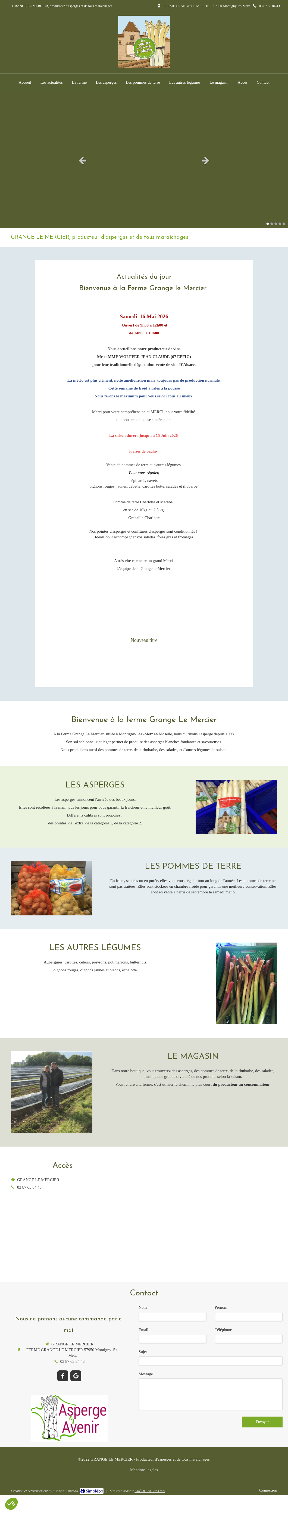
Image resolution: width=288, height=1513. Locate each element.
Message (146, 1374)
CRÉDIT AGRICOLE (149, 1491)
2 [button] (271, 223)
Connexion (268, 1490)
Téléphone (223, 1329)
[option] (144, 160)
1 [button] (267, 223)
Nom (143, 1307)
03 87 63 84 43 (29, 1187)
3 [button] (275, 223)
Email (143, 1329)
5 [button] (284, 223)
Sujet (143, 1351)
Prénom (221, 1307)
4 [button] (279, 223)
